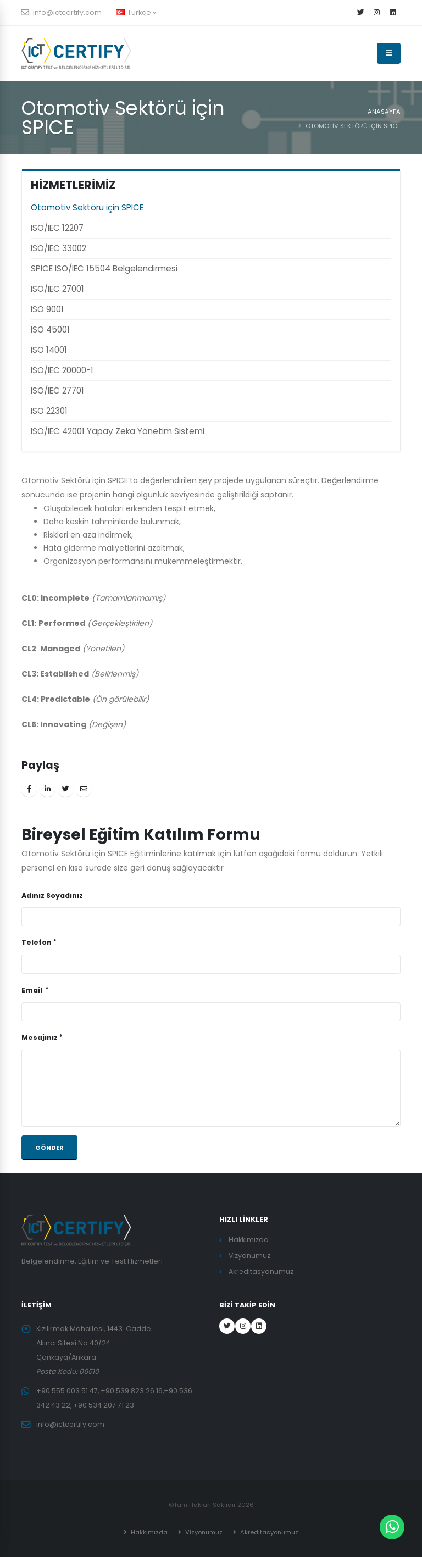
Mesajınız (39, 1037)
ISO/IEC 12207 (57, 228)
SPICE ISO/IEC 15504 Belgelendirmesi (104, 268)
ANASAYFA (384, 111)
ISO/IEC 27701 (57, 390)
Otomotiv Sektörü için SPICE (87, 207)
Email (32, 990)
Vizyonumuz (250, 1255)
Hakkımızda (249, 1239)
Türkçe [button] (136, 12)
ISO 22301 (49, 411)
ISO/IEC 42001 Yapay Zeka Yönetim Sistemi (117, 431)
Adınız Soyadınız (52, 895)
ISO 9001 (47, 309)
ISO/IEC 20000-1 (62, 370)
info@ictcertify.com (61, 12)
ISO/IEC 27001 (57, 289)
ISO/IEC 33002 (58, 248)
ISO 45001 (50, 329)
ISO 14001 (49, 350)
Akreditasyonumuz (261, 1271)
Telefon (36, 942)
